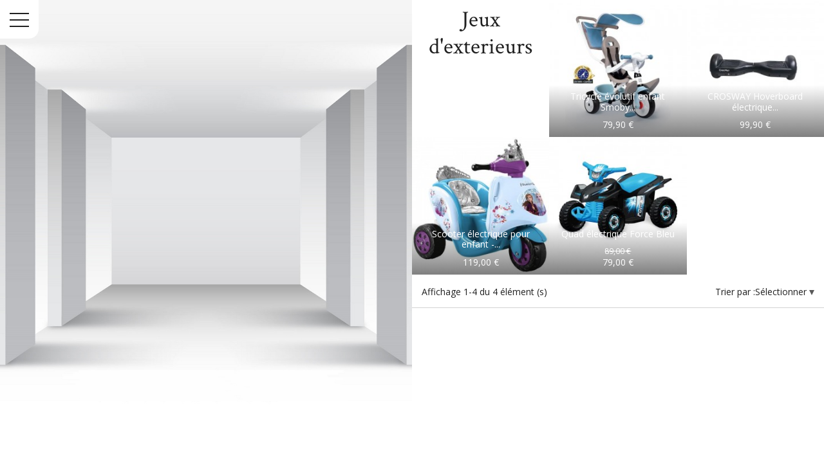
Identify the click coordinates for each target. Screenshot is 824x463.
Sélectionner (782, 292)
